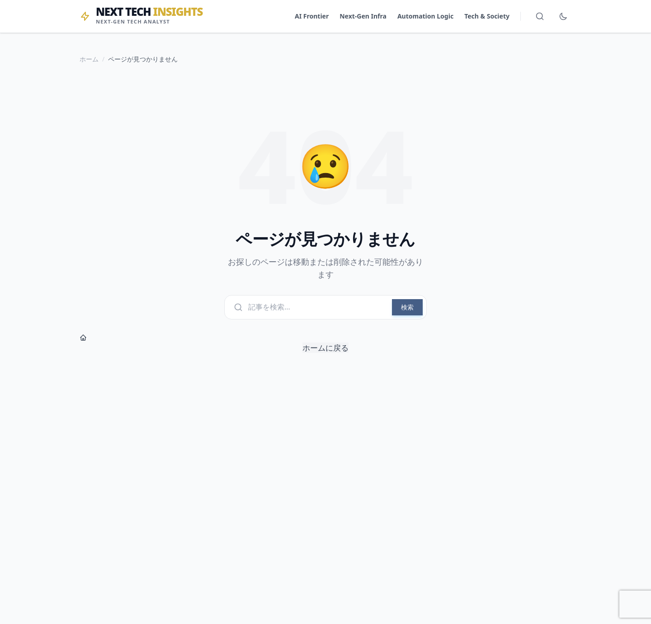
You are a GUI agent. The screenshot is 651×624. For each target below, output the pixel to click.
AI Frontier (312, 16)
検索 (407, 307)
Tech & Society (486, 16)
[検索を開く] (540, 16)
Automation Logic (425, 16)
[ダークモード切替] (563, 16)
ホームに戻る (214, 343)
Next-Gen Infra (363, 16)
